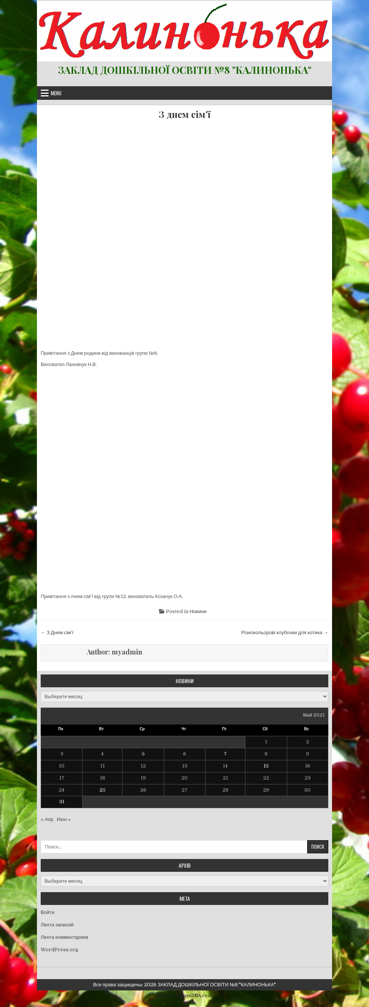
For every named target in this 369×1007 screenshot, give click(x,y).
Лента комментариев (64, 937)
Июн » (64, 819)
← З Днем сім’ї (57, 632)
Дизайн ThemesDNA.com (184, 995)
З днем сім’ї (184, 114)
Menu (56, 93)
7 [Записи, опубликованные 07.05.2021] (225, 754)
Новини (198, 611)
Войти (47, 912)
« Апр (47, 819)
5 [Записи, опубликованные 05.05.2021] (143, 754)
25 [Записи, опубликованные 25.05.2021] (103, 790)
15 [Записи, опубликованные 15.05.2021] (266, 766)
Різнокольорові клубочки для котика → (284, 632)
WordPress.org (59, 949)
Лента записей (57, 925)
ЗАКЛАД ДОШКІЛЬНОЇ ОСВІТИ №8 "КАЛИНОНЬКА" (184, 69)
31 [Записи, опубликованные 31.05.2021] (61, 801)
